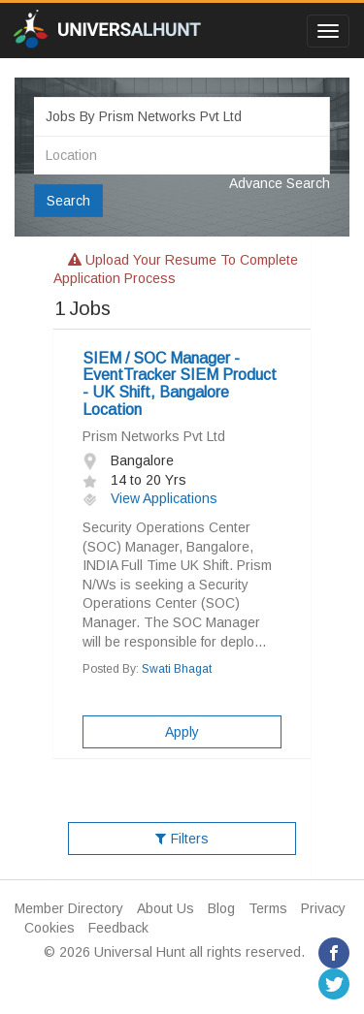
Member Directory (69, 908)
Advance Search (279, 183)
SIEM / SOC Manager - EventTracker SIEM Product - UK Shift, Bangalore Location (180, 384)
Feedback (118, 927)
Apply (182, 732)
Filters (182, 838)
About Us (165, 908)
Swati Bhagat (177, 669)
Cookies (49, 927)
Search (68, 200)
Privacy (323, 908)
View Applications (150, 498)
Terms (267, 908)
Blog (221, 908)
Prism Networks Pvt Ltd (154, 436)
